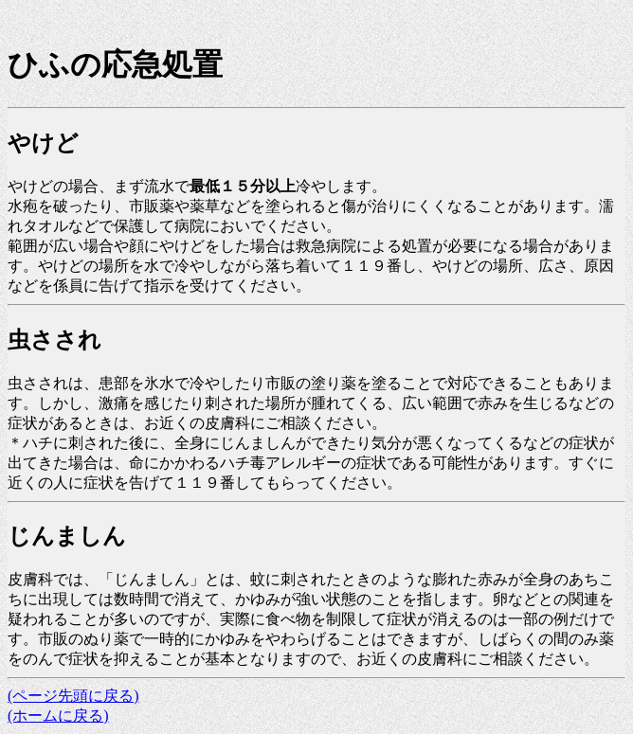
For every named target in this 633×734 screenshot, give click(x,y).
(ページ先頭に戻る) (73, 696)
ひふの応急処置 (115, 64)
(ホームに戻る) (58, 715)
